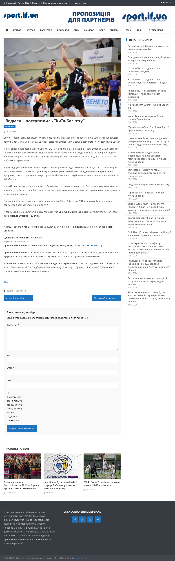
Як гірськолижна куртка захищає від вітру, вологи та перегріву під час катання (148, 281)
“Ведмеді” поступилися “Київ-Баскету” (149, 184)
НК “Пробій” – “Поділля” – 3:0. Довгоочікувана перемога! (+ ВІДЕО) (147, 81)
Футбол (17, 30)
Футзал (31, 30)
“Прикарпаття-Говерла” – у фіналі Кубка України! (146, 194)
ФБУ (6, 282)
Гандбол (89, 30)
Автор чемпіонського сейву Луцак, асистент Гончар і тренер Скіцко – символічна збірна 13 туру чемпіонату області (149, 297)
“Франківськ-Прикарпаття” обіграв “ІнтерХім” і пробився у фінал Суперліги (147, 93)
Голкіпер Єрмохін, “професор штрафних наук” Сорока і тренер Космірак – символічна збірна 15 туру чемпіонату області (149, 248)
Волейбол (63, 30)
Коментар (13, 324)
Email (10, 367)
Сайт (9, 380)
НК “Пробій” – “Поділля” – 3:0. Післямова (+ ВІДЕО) (144, 70)
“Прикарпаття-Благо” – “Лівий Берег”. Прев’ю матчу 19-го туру (148, 129)
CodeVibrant (81, 558)
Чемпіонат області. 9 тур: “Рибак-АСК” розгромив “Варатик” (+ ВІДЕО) (20, 298)
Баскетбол (46, 30)
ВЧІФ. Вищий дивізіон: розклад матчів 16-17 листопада (102, 483)
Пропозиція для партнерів (55, 3)
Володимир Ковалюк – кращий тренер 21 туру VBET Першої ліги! (149, 59)
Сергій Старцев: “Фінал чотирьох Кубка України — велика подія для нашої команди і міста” (147, 221)
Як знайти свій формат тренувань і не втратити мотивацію (149, 48)
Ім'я (9, 355)
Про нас (36, 3)
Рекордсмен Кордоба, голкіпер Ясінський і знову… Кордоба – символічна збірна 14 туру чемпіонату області (149, 265)
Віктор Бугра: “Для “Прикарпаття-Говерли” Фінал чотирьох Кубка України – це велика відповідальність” (149, 206)
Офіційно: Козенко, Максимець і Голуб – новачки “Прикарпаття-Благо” (149, 234)
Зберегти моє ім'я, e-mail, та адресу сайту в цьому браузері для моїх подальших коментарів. (15, 408)
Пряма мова (156, 30)
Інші (139, 30)
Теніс (128, 30)
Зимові (114, 30)
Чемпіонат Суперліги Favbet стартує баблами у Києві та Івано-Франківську (60, 485)
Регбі (76, 30)
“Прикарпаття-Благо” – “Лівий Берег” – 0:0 (149, 106)
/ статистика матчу (91, 245)
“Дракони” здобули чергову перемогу (107, 298)
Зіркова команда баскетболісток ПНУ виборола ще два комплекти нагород (21, 485)
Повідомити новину (80, 3)
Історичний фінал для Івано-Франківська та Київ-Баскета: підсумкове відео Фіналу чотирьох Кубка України (147, 157)
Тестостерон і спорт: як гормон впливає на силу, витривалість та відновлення (146, 172)
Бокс (102, 30)
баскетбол (21, 290)
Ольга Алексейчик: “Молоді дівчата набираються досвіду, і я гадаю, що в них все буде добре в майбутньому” (148, 141)
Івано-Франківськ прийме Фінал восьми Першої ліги (146, 117)
